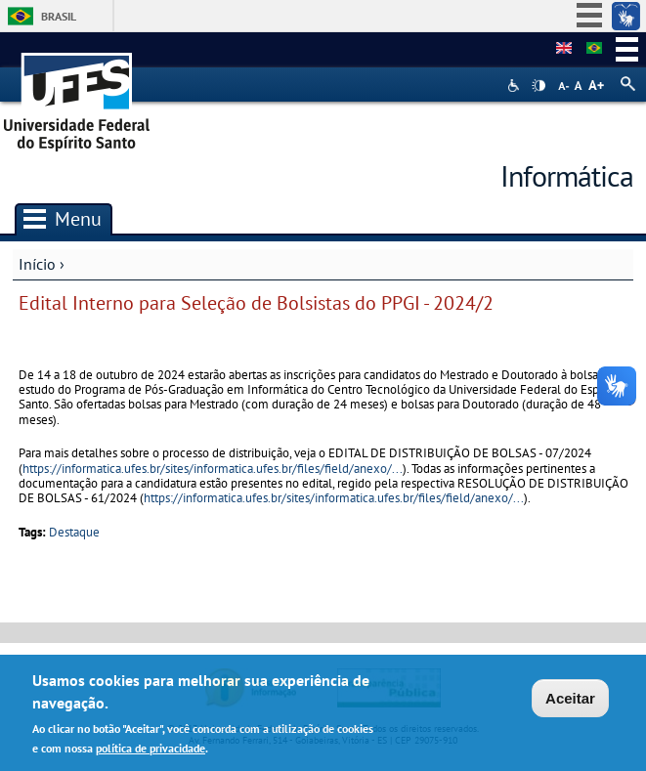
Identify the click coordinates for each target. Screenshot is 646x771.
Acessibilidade (515, 85)
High (538, 86)
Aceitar (570, 702)
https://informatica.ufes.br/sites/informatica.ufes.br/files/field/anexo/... (212, 468)
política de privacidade (150, 751)
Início (37, 264)
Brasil (58, 16)
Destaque (74, 532)
